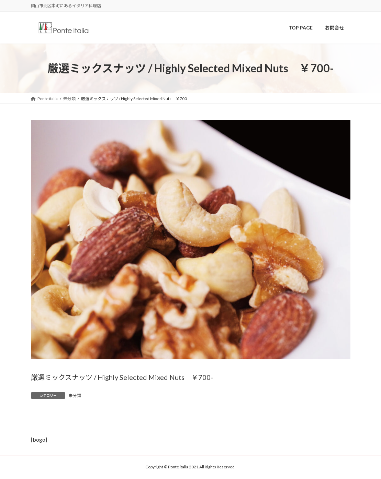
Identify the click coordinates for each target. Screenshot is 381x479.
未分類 (75, 395)
